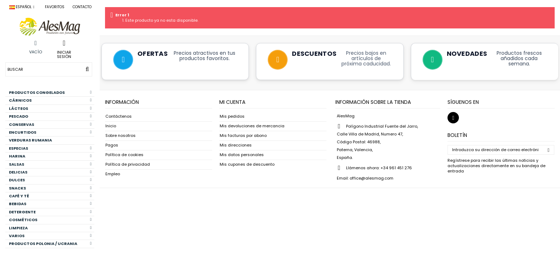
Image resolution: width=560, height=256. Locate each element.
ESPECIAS (50, 148)
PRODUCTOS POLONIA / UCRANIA (50, 243)
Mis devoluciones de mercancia (252, 126)
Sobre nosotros (120, 135)
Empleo (112, 174)
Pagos (111, 145)
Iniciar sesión (64, 54)
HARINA (50, 156)
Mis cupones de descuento (247, 164)
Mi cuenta (232, 102)
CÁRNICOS (50, 100)
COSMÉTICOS (50, 220)
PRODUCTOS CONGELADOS (50, 92)
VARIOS (50, 236)
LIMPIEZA (50, 228)
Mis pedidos (232, 116)
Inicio (110, 126)
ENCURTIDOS (50, 132)
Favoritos (54, 7)
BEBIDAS (50, 204)
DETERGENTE (50, 212)
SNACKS (50, 188)
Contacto (82, 7)
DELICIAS (50, 172)
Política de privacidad (127, 164)
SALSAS (50, 164)
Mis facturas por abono (243, 135)
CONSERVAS (50, 124)
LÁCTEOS (50, 108)
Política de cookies (124, 155)
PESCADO (50, 116)
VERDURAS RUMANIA (30, 140)
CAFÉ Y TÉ (50, 196)
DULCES (50, 180)
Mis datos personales (242, 155)
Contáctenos (118, 116)
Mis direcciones (236, 145)
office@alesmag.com (371, 178)
